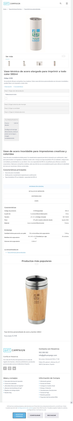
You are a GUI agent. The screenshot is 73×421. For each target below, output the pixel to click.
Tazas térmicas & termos (15, 9)
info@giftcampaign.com (48, 355)
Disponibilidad (36, 196)
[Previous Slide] (62, 56)
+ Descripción (8, 86)
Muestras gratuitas (45, 394)
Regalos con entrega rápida (12, 390)
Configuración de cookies (25, 408)
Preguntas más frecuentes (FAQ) (49, 397)
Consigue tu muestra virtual (47, 385)
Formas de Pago (44, 392)
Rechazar (51, 415)
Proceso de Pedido (45, 383)
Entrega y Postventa (45, 388)
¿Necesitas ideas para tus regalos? (14, 385)
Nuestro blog (8, 392)
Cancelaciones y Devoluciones (48, 390)
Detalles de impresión (36, 191)
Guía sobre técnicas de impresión (14, 381)
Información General (36, 186)
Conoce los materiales (10, 383)
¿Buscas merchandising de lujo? (13, 388)
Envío (36, 201)
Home (4, 9)
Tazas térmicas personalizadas (32, 9)
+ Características (18, 86)
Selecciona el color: (11, 94)
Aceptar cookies (19, 415)
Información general (45, 381)
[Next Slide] (64, 56)
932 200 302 (43, 352)
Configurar (35, 415)
